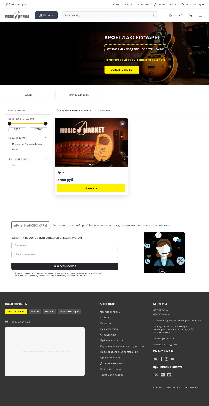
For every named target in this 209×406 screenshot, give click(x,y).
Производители (110, 357)
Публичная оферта (111, 340)
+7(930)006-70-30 (161, 314)
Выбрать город (16, 4)
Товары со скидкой (111, 374)
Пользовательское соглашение (119, 351)
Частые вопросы (110, 311)
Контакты (143, 4)
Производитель (27, 137)
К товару (91, 188)
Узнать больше (122, 69)
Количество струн (27, 159)
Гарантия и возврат (192, 4)
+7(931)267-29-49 (161, 310)
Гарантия (105, 323)
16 (11, 165)
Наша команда (109, 328)
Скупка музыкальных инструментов (122, 346)
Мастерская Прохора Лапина (25, 143)
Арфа (60, 172)
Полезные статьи (110, 369)
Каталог (46, 15)
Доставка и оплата (165, 4)
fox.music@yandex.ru (163, 338)
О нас (116, 4)
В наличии (105, 110)
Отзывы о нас (108, 334)
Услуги (128, 4)
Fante (13, 149)
